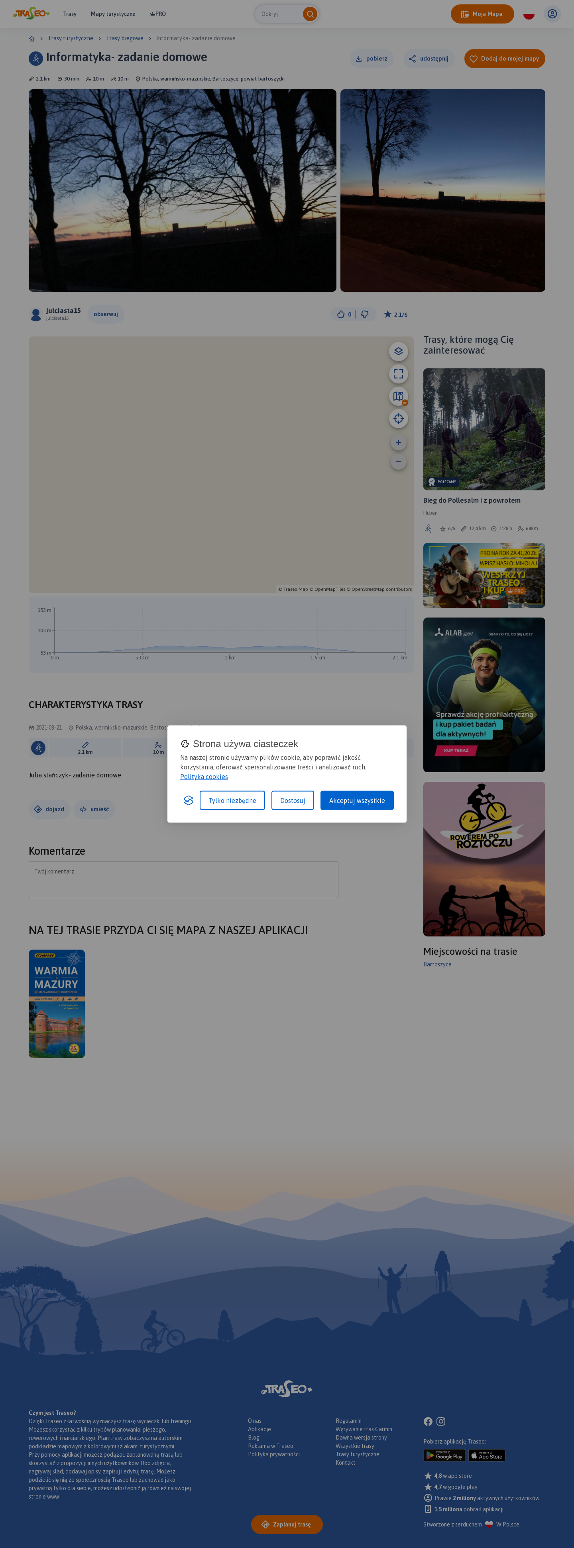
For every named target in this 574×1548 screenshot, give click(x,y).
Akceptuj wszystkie (357, 800)
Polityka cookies (204, 776)
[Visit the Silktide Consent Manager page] (188, 800)
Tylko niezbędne (232, 800)
